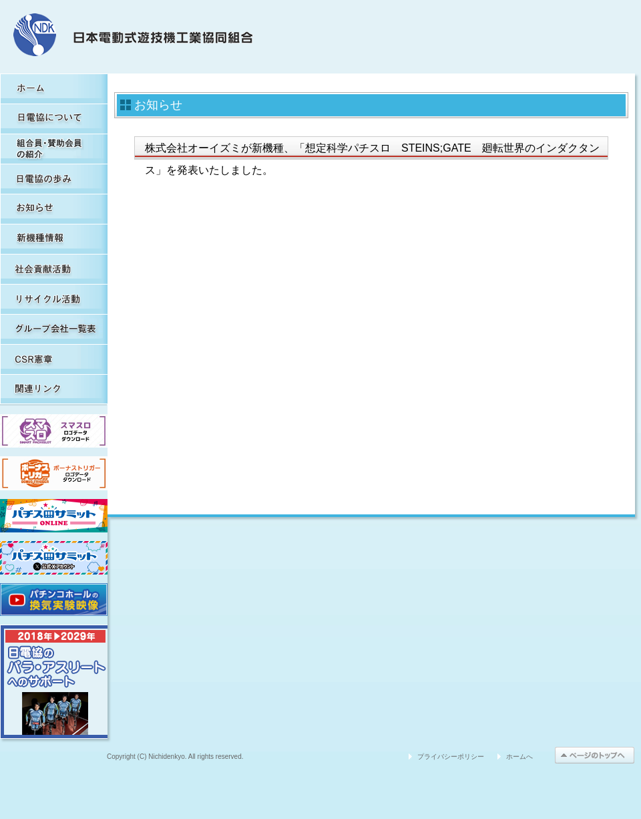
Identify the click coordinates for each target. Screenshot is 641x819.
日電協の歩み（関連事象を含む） (54, 179)
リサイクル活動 (54, 299)
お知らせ (54, 209)
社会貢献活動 (54, 269)
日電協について (54, 119)
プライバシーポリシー (450, 756)
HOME (54, 88)
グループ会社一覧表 (54, 329)
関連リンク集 (54, 389)
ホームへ (519, 756)
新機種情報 (54, 239)
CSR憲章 (54, 359)
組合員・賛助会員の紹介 (54, 149)
